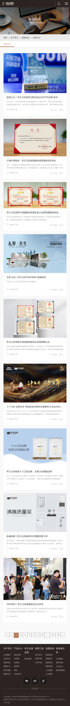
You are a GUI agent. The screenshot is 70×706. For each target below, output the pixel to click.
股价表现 (59, 662)
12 (53, 635)
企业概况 (7, 655)
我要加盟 (49, 666)
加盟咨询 (50, 648)
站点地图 (7, 702)
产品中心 (18, 648)
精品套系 (17, 655)
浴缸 (16, 670)
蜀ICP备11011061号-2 (40, 697)
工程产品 (38, 662)
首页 (5, 38)
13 (58, 635)
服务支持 (7, 674)
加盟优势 (49, 655)
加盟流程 (49, 662)
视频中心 (7, 666)
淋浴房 (16, 666)
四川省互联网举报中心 (40, 699)
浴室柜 (16, 659)
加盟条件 (49, 659)
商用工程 (39, 648)
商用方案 (38, 659)
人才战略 (49, 670)
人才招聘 (49, 674)
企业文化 (7, 659)
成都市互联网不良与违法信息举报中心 (17, 699)
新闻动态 (25, 38)
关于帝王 (14, 38)
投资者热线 (60, 670)
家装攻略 (28, 659)
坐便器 (16, 662)
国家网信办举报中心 (57, 699)
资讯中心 (36, 38)
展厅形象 (7, 670)
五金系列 (17, 674)
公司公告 (59, 666)
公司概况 (59, 659)
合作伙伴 (38, 655)
